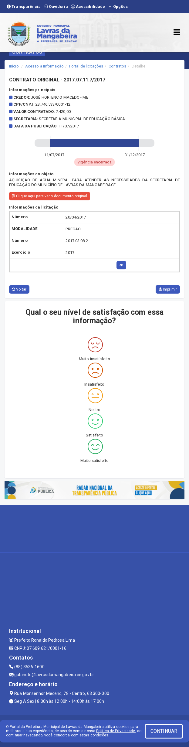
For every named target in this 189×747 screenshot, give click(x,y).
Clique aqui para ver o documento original (49, 196)
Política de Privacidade (115, 731)
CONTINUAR (163, 731)
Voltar (19, 289)
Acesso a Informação (44, 66)
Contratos (117, 66)
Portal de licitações (86, 66)
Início (14, 66)
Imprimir (168, 289)
